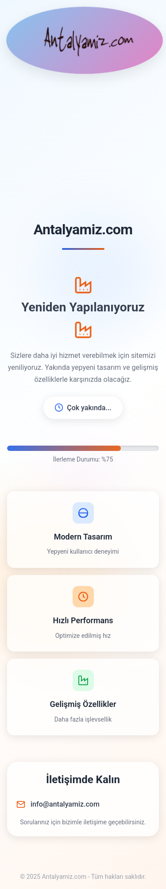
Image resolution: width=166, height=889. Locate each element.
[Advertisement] (83, 148)
